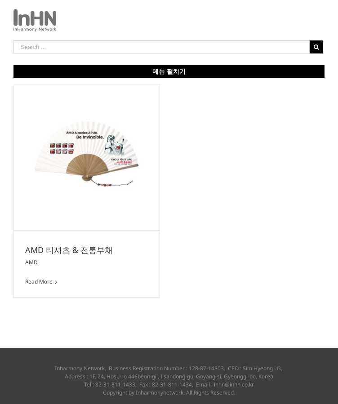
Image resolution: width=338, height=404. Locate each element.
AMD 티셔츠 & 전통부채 (69, 249)
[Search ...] (161, 46)
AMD (31, 262)
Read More (39, 281)
